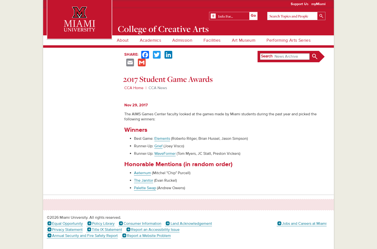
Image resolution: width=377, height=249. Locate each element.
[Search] (296, 16)
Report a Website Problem (149, 235)
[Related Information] (233, 16)
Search (267, 56)
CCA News (158, 88)
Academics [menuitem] (150, 40)
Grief (158, 146)
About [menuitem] (123, 40)
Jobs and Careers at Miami (304, 223)
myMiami (318, 4)
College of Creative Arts (163, 29)
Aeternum (142, 173)
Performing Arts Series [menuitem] (289, 40)
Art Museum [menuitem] (244, 40)
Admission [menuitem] (182, 40)
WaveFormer (165, 153)
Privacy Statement (67, 229)
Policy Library (103, 223)
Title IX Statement (107, 229)
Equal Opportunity (67, 223)
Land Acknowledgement (191, 223)
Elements (162, 138)
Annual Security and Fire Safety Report (85, 235)
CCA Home (133, 88)
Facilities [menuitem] (212, 40)
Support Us (299, 4)
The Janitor (143, 180)
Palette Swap (145, 188)
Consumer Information (142, 223)
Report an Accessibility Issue (155, 229)
